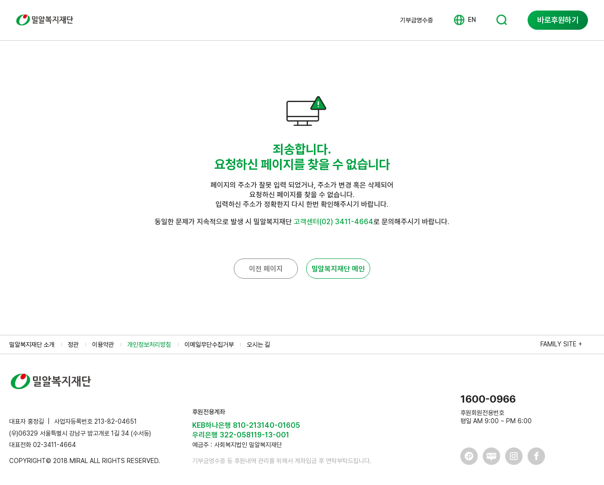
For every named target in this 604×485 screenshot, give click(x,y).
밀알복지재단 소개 (31, 344)
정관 (73, 344)
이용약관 (103, 344)
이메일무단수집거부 (209, 344)
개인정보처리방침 (149, 344)
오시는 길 (258, 344)
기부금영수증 (416, 20)
